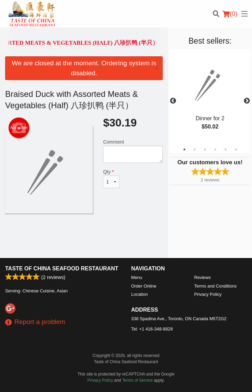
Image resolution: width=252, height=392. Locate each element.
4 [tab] (215, 149)
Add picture (19, 127)
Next (246, 101)
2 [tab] (194, 149)
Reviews (202, 277)
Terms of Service (137, 380)
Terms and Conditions (215, 286)
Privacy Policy (208, 294)
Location (139, 294)
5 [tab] (225, 149)
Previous (173, 101)
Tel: (152, 329)
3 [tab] (205, 149)
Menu (136, 277)
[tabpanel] (210, 97)
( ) (230, 14)
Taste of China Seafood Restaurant (61, 268)
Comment (133, 151)
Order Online (143, 286)
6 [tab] (235, 149)
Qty (111, 178)
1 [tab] (184, 149)
